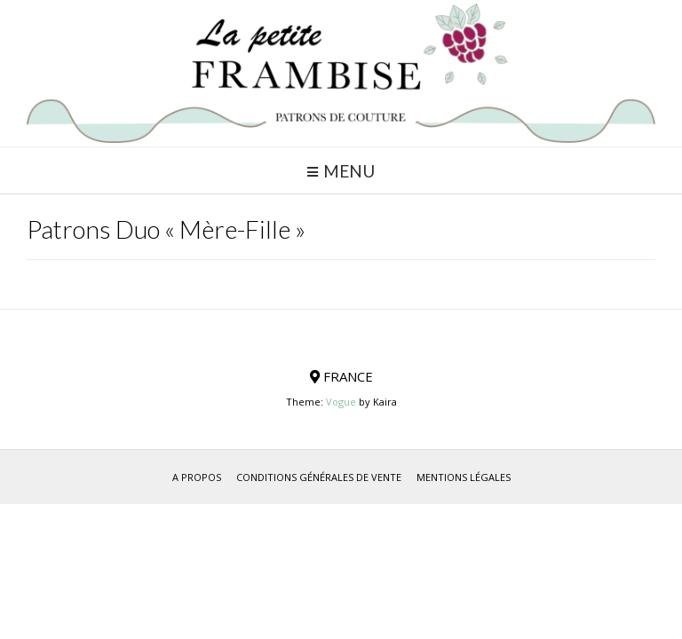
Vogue (341, 401)
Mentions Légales (463, 477)
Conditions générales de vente (318, 477)
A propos (196, 477)
